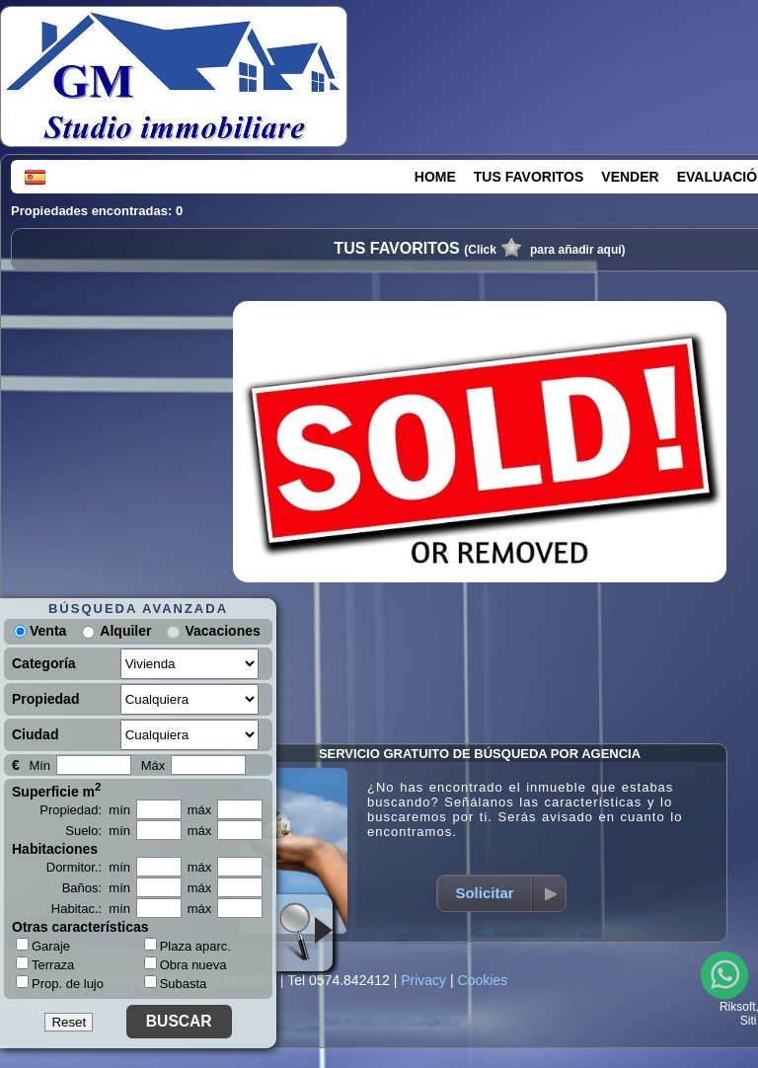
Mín (39, 765)
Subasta (175, 983)
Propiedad (45, 699)
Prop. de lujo (60, 983)
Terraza (45, 964)
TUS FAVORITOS (529, 177)
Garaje (43, 946)
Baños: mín (96, 887)
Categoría (44, 663)
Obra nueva (185, 964)
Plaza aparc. (187, 946)
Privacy (423, 980)
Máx (153, 765)
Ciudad (35, 734)
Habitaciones (55, 849)
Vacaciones (222, 631)
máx (200, 809)
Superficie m (57, 790)
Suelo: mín (97, 830)
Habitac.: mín (90, 908)
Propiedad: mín (84, 809)
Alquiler (125, 631)
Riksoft (738, 1007)
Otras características (80, 927)
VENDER (629, 177)
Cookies (483, 980)
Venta (40, 631)
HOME (435, 177)
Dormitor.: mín (88, 867)
